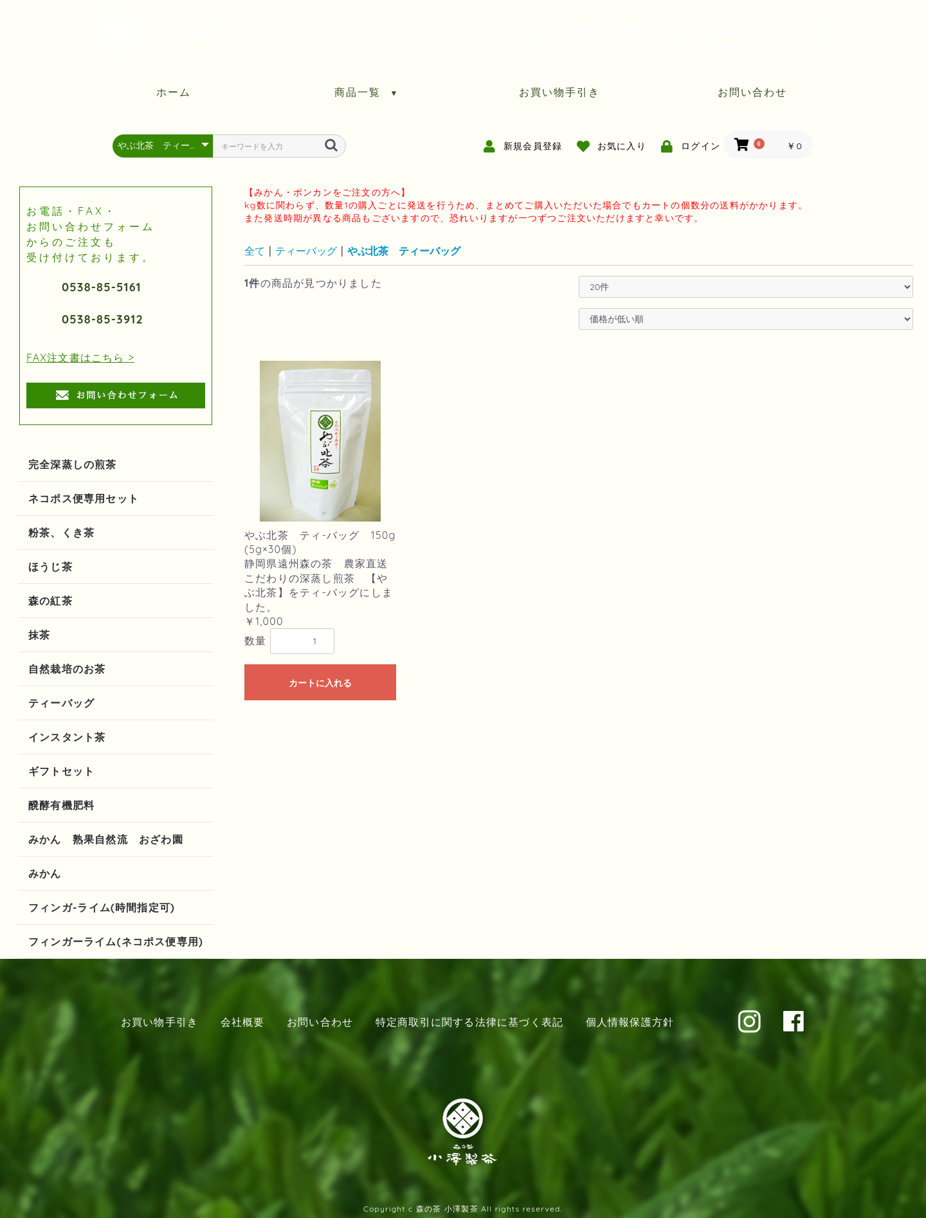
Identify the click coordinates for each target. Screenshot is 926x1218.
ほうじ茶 (50, 566)
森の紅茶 (50, 600)
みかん (45, 873)
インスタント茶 (66, 737)
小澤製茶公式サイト (612, 29)
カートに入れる (320, 683)
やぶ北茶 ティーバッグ (403, 250)
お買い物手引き (559, 92)
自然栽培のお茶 (66, 668)
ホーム (173, 92)
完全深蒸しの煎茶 (72, 464)
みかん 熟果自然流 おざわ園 (105, 839)
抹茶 (39, 634)
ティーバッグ (61, 702)
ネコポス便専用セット (83, 498)
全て (254, 250)
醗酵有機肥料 (61, 805)
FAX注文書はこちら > (80, 357)
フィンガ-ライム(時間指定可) (101, 907)
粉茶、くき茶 (61, 532)
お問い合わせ (759, 29)
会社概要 (243, 1022)
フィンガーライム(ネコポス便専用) (115, 941)
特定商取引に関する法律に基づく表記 (469, 1022)
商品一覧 (366, 92)
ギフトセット (61, 771)
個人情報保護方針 (630, 1022)
